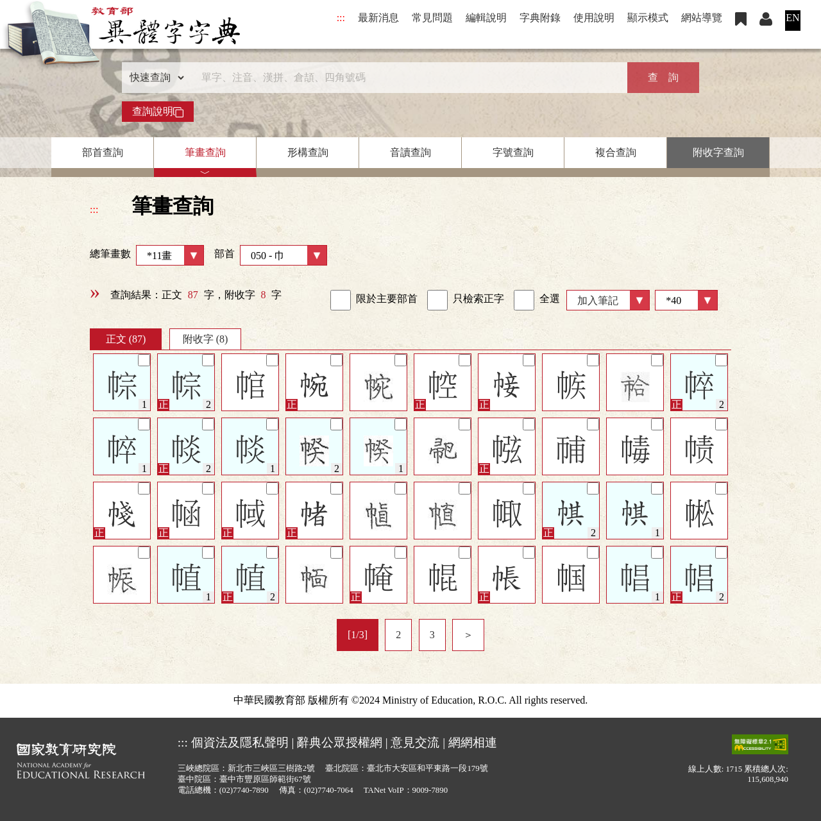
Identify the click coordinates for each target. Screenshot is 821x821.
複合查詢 (615, 152)
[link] (340, 300)
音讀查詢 (410, 152)
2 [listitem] (398, 634)
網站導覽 (701, 17)
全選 (537, 300)
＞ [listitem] (468, 634)
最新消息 (378, 17)
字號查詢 (513, 152)
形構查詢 (307, 152)
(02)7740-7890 (244, 790)
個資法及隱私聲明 (240, 742)
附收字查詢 (718, 152)
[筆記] (144, 360)
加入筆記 (597, 300)
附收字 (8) (205, 339)
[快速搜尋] (406, 77)
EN (792, 17)
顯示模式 (647, 17)
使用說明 (593, 17)
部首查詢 (102, 152)
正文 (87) (126, 339)
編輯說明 (486, 17)
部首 (270, 255)
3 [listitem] (432, 634)
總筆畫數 (147, 255)
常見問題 (432, 17)
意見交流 (415, 742)
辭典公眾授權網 (339, 742)
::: (341, 17)
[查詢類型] (154, 77)
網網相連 (472, 742)
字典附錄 (540, 17)
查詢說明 (157, 111)
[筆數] (686, 300)
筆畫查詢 (205, 152)
